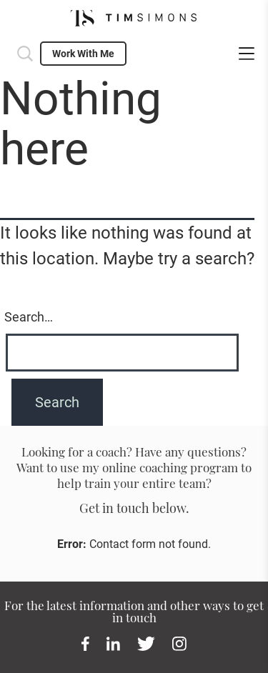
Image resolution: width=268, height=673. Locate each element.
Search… (28, 316)
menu (246, 53)
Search (25, 53)
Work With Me (83, 53)
